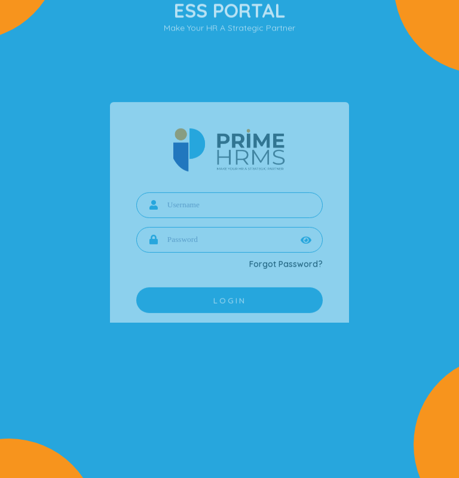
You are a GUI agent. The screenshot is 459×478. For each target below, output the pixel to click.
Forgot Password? (286, 268)
